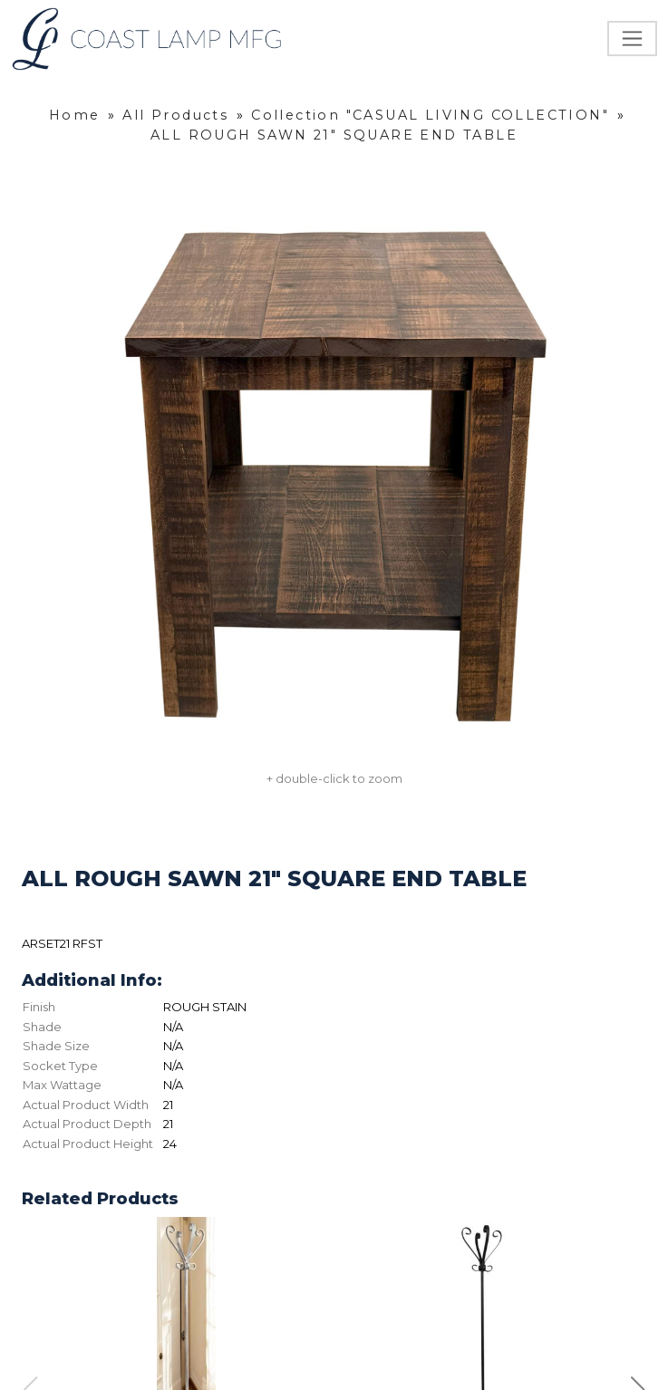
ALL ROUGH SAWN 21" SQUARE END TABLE (334, 135)
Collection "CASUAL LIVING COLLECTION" (430, 115)
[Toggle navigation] (632, 38)
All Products (175, 115)
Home (75, 115)
